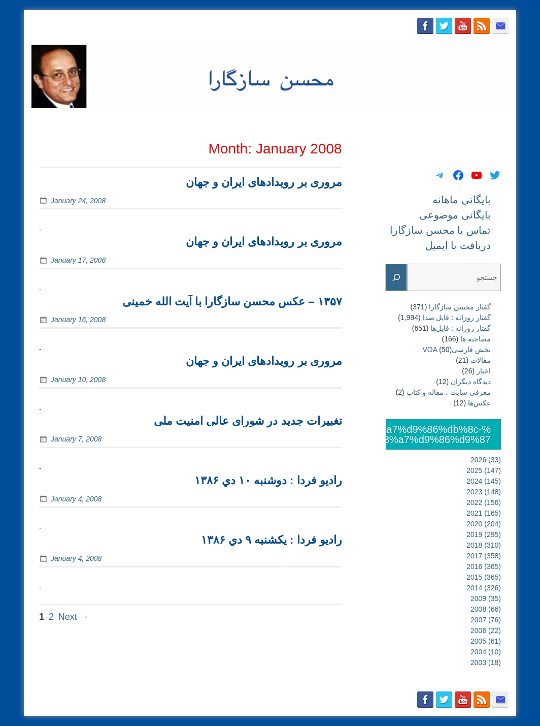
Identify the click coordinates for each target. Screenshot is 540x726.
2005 (485, 641)
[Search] (396, 278)
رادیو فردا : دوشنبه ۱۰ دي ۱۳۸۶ (268, 480)
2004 (485, 652)
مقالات (480, 360)
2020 (483, 524)
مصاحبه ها (475, 339)
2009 (485, 598)
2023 (483, 492)
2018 (483, 545)
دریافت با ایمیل (478, 120)
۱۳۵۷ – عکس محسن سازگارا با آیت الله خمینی (232, 301)
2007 (485, 620)
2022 (483, 502)
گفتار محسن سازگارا (460, 307)
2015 (483, 577)
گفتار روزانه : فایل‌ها (460, 328)
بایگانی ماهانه (268, 120)
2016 (483, 566)
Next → (73, 617)
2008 (485, 609)
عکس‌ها (479, 403)
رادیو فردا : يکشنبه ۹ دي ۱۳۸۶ (271, 539)
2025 (483, 470)
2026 (485, 460)
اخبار (484, 371)
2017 (483, 556)
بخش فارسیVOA (457, 349)
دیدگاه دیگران (471, 381)
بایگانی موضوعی (329, 120)
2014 (483, 588)
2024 (483, 481)
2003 (485, 662)
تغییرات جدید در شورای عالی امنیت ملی (248, 421)
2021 (483, 513)
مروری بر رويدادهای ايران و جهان (264, 182)
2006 (485, 630)
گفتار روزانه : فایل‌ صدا (457, 317)
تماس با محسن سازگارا (405, 120)
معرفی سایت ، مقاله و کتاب (449, 392)
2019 (483, 534)
